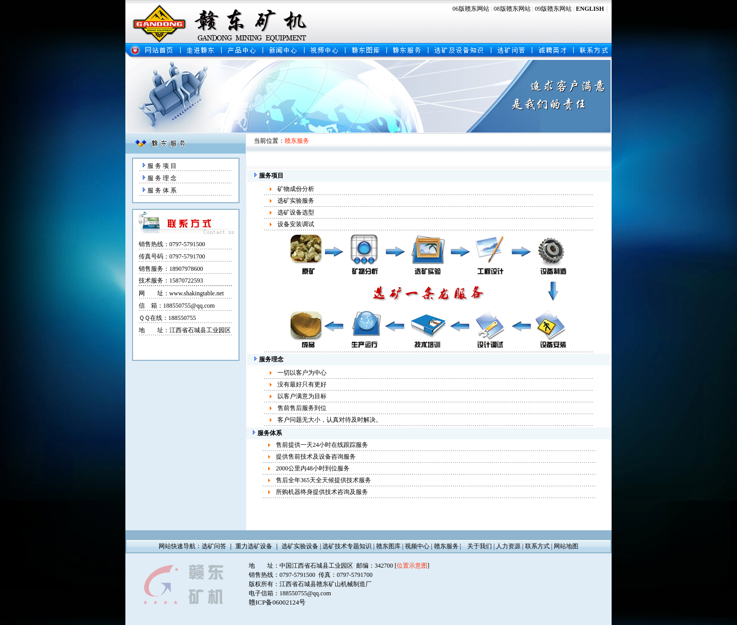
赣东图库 (388, 546)
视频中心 (417, 546)
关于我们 (479, 546)
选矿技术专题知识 (347, 546)
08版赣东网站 (512, 8)
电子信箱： (264, 593)
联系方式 (537, 546)
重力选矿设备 (253, 546)
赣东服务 (446, 546)
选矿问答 (214, 546)
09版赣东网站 (553, 8)
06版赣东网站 (470, 8)
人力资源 (508, 546)
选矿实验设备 (299, 546)
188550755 (182, 317)
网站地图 (566, 546)
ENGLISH (590, 8)
